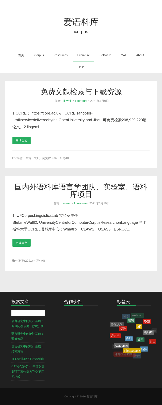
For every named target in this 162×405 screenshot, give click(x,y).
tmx (152, 341)
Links (81, 67)
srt (154, 331)
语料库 (148, 332)
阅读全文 (21, 140)
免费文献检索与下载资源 (81, 92)
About (140, 55)
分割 (129, 339)
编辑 (131, 320)
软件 (137, 356)
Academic (121, 346)
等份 (140, 340)
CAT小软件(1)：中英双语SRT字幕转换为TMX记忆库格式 (27, 371)
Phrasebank (132, 351)
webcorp (137, 315)
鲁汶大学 (117, 324)
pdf (139, 327)
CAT (124, 55)
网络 (126, 316)
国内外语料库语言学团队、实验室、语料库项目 (81, 190)
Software (105, 55)
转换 (144, 349)
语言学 (115, 336)
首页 (21, 55)
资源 (28, 158)
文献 (37, 158)
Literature (83, 55)
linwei (67, 101)
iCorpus (39, 55)
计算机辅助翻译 (125, 354)
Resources (61, 55)
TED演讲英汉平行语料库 (27, 359)
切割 (123, 329)
